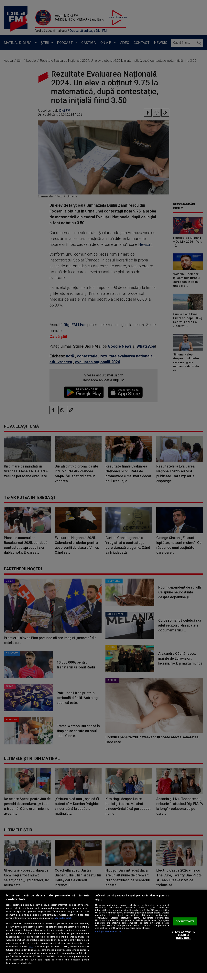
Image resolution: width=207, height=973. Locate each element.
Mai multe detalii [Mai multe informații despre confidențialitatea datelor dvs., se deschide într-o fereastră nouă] (63, 918)
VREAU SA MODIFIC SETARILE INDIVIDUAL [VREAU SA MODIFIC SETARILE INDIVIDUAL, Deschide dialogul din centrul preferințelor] (184, 935)
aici (31, 946)
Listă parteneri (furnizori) (108, 931)
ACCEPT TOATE (185, 921)
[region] (103, 931)
